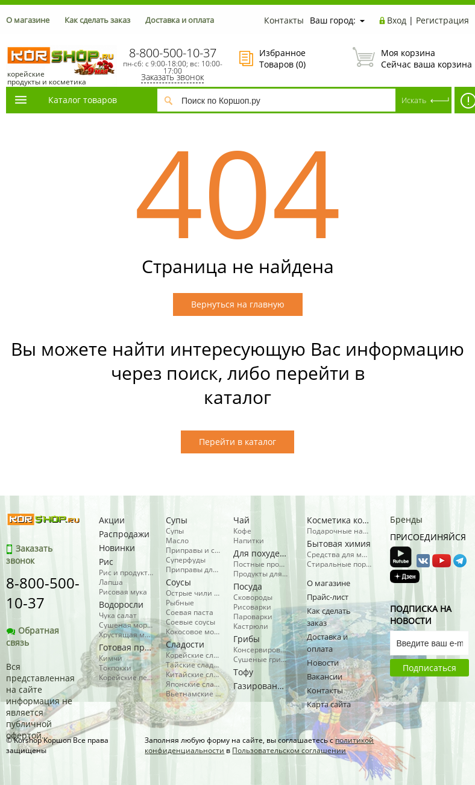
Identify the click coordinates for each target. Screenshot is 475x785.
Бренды (406, 519)
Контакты (284, 20)
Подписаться (429, 667)
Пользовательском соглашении (289, 750)
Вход (396, 20)
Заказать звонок (172, 77)
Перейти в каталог (237, 441)
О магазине (27, 19)
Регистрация (442, 20)
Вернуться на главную (238, 304)
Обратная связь (32, 636)
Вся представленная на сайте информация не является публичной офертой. (40, 701)
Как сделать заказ (97, 19)
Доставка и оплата (179, 19)
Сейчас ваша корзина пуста (411, 58)
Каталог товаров (65, 99)
